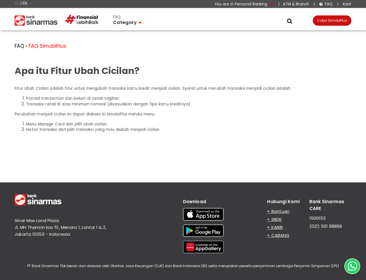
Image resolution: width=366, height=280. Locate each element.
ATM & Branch (296, 4)
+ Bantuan (278, 211)
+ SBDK (274, 219)
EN (25, 3)
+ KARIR (275, 227)
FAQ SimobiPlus (47, 46)
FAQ (326, 4)
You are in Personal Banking (244, 4)
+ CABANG (278, 235)
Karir (346, 4)
